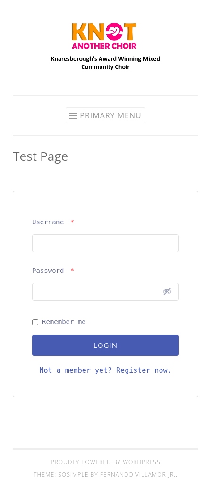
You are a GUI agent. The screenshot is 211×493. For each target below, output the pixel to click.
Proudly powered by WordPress (105, 462)
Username (53, 222)
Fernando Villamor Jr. (138, 474)
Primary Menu (110, 115)
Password (53, 270)
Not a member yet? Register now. (106, 370)
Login (105, 345)
